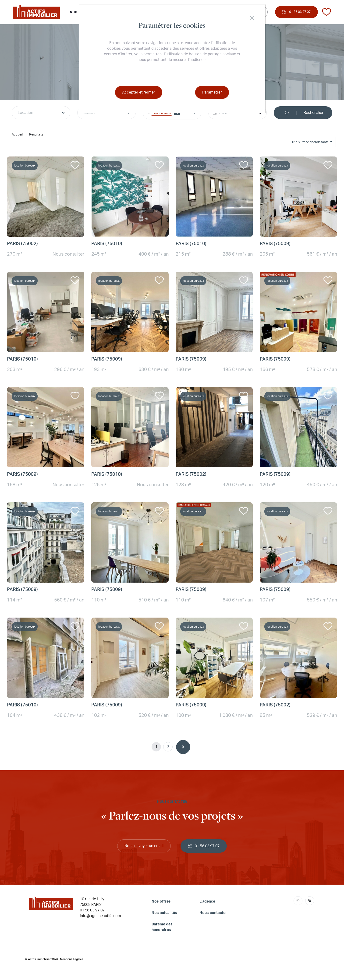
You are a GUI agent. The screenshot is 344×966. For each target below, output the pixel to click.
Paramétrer (212, 92)
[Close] (252, 17)
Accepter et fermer (138, 92)
